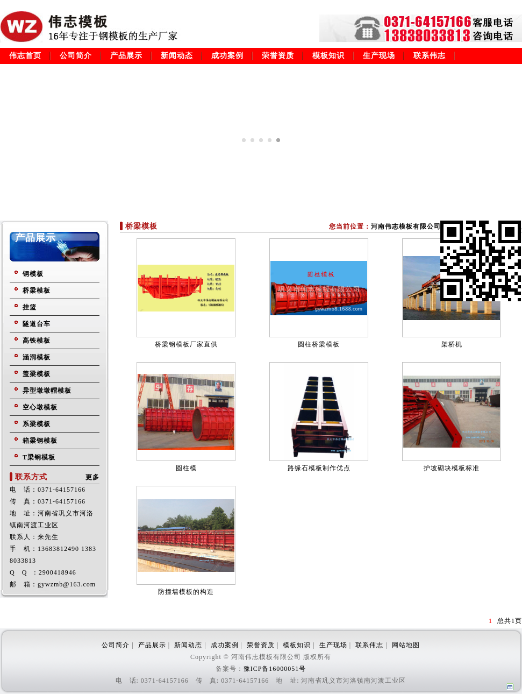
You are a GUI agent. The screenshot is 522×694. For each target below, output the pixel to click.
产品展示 (126, 56)
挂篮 (30, 307)
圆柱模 (186, 468)
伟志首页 (25, 56)
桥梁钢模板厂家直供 (186, 344)
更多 (92, 477)
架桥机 (451, 344)
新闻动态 (177, 56)
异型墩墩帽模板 (47, 390)
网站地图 (406, 645)
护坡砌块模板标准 (452, 468)
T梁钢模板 (39, 457)
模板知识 (328, 56)
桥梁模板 (37, 290)
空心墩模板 (40, 407)
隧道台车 (37, 324)
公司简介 (76, 56)
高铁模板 (37, 340)
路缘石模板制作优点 (319, 468)
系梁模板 (37, 424)
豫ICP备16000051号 (275, 668)
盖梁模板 (37, 374)
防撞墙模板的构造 (186, 592)
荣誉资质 (278, 56)
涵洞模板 (37, 357)
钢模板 (33, 274)
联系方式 (31, 477)
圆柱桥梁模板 (319, 344)
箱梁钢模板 (40, 440)
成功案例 (227, 56)
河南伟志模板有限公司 (406, 226)
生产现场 (379, 56)
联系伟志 (429, 56)
